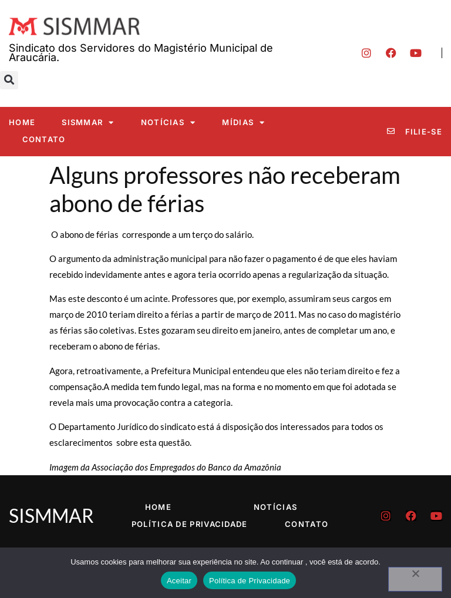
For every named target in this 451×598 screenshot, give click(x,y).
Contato (44, 139)
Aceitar (179, 580)
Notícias (168, 122)
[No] (415, 579)
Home (22, 122)
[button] (9, 80)
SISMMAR (88, 122)
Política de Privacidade (190, 524)
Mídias (243, 122)
